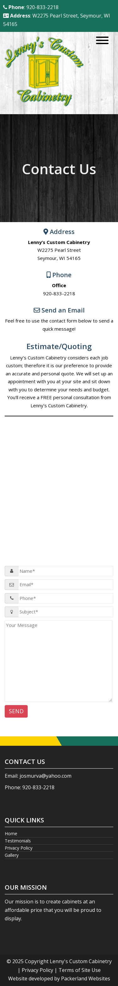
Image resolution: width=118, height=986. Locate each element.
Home (11, 833)
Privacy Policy (18, 848)
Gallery (12, 855)
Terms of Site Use (80, 970)
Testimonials (18, 841)
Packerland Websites (85, 978)
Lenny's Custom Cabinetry (81, 961)
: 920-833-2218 (31, 7)
